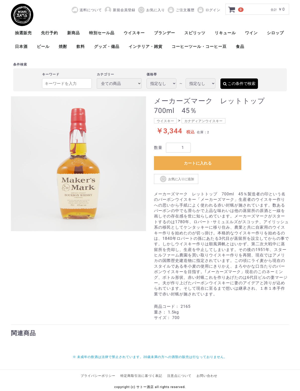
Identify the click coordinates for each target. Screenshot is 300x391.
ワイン (251, 33)
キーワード (50, 74)
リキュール (225, 33)
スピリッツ (194, 33)
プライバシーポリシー (98, 376)
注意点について (179, 376)
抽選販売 (23, 33)
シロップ (275, 33)
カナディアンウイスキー (203, 121)
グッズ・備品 (106, 46)
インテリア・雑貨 (145, 46)
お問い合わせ (207, 376)
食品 (240, 46)
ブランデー (164, 33)
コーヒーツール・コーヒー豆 (199, 46)
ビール (43, 46)
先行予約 (49, 33)
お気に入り (151, 10)
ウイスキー (134, 33)
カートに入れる (198, 163)
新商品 (73, 33)
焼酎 (63, 46)
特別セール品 (101, 33)
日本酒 (21, 46)
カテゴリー (105, 74)
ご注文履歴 (181, 10)
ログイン (208, 10)
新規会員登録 (119, 10)
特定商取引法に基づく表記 (141, 376)
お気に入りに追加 (176, 179)
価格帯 (152, 74)
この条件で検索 (239, 83)
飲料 (80, 46)
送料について (91, 10)
